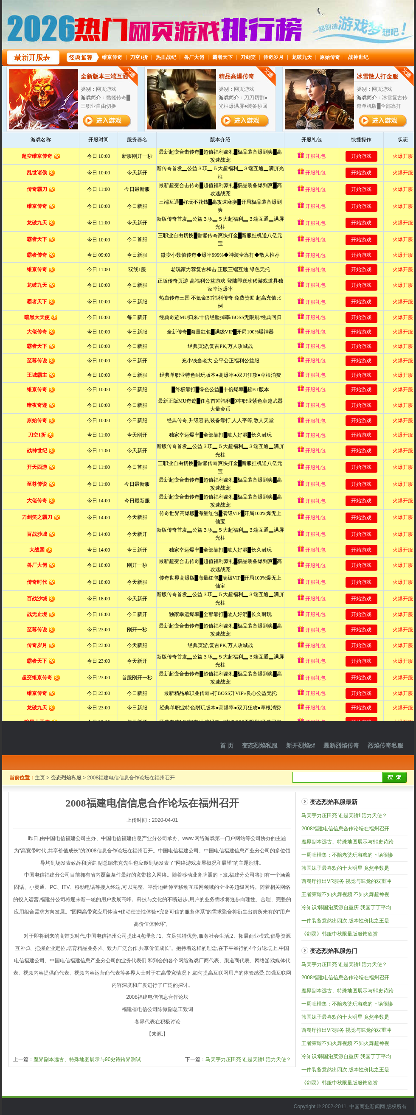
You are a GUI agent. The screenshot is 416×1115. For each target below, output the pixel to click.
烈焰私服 (59, 738)
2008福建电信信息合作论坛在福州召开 (345, 829)
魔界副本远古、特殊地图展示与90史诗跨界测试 (87, 1059)
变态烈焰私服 (260, 745)
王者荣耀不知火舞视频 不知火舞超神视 (345, 894)
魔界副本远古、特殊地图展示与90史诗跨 (347, 842)
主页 (40, 778)
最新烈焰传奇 (341, 745)
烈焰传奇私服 (385, 745)
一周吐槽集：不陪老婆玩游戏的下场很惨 (347, 855)
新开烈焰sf (300, 745)
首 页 (226, 745)
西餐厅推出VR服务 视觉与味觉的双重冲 (346, 881)
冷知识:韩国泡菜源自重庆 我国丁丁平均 (346, 907)
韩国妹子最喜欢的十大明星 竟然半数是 (345, 868)
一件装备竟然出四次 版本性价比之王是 (345, 921)
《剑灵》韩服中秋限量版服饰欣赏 (339, 934)
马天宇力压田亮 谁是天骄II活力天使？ (248, 1059)
